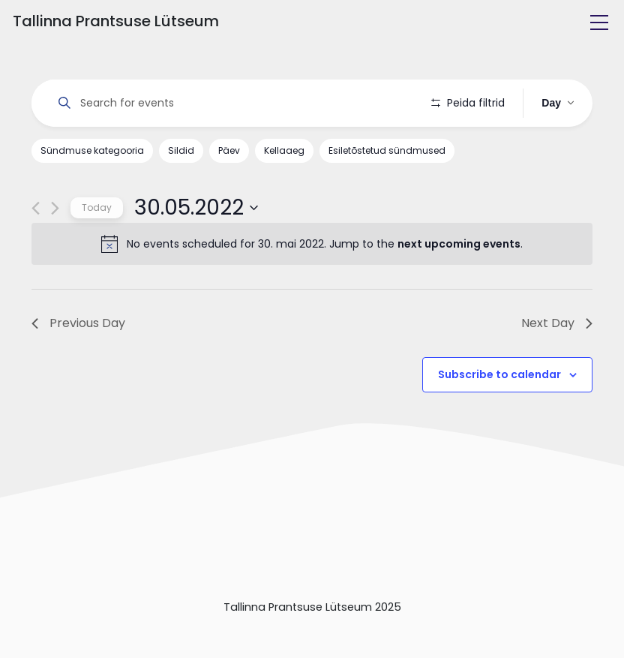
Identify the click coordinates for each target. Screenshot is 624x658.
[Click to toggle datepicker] (196, 208)
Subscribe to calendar (499, 374)
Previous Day (78, 323)
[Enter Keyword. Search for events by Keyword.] (231, 103)
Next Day (556, 323)
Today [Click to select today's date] (97, 207)
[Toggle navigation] (599, 22)
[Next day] (55, 208)
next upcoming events (459, 243)
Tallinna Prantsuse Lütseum (116, 21)
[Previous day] (36, 208)
